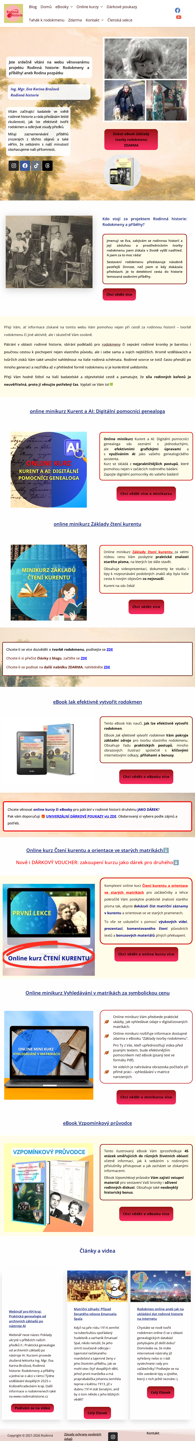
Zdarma (75, 20)
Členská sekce (119, 20)
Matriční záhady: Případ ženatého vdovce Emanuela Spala (95, 1314)
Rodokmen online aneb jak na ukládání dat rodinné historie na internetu (160, 1314)
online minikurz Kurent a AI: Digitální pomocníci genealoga (97, 411)
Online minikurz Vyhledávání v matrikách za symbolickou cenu (98, 992)
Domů (46, 6)
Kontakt (92, 20)
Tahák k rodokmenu (46, 20)
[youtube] (179, 17)
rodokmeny (111, 344)
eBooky (62, 6)
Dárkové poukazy (122, 6)
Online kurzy (88, 6)
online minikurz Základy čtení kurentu (97, 524)
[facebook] (178, 10)
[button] (9, 252)
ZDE (84, 658)
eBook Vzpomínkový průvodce (97, 1123)
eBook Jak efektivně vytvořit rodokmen (97, 701)
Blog (33, 6)
